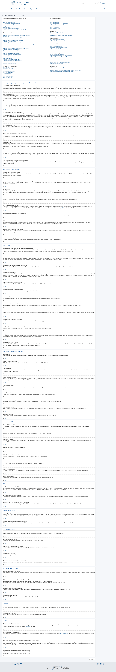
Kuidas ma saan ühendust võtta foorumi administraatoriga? (62, 71)
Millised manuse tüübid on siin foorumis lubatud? (60, 62)
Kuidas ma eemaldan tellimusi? (56, 58)
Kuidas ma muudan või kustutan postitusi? (11, 49)
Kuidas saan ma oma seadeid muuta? (10, 34)
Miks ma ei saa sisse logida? (9, 24)
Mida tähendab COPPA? (8, 21)
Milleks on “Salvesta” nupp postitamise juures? (12, 60)
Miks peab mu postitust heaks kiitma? (10, 62)
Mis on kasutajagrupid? (54, 22)
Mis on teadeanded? (7, 73)
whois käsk (72, 642)
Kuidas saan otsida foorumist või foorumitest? (59, 45)
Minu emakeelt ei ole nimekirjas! (9, 39)
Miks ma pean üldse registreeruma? (10, 19)
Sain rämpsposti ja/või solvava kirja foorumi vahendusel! (61, 35)
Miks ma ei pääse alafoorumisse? (9, 55)
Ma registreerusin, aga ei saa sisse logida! (11, 23)
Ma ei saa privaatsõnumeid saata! (56, 32)
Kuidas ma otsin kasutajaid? (55, 48)
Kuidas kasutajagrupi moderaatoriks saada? (58, 24)
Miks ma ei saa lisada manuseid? (9, 57)
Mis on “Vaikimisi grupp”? (55, 27)
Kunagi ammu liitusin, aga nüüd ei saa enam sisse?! (13, 26)
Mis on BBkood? (6, 67)
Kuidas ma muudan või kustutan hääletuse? (12, 54)
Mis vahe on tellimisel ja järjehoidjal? (57, 54)
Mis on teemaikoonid (7, 77)
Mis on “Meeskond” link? (55, 28)
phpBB (61, 207)
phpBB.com (27, 626)
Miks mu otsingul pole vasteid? (56, 46)
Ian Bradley (61, 666)
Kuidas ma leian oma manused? (56, 63)
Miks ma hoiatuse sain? (7, 58)
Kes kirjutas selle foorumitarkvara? (57, 67)
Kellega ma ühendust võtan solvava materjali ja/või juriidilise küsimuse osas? (65, 70)
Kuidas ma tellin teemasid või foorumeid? (58, 56)
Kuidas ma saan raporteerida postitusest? (11, 59)
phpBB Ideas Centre (63, 633)
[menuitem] (101, 3)
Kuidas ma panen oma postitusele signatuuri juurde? (13, 50)
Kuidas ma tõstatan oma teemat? (10, 63)
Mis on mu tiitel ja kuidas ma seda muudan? (12, 42)
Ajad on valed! (6, 36)
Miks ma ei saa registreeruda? (9, 22)
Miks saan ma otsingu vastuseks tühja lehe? (58, 47)
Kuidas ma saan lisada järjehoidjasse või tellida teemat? (61, 55)
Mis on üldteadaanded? (8, 72)
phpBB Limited (39, 625)
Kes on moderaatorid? (54, 21)
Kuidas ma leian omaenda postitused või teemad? (60, 50)
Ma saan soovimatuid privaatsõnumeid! (58, 34)
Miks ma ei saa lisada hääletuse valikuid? (11, 53)
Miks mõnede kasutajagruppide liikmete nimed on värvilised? (62, 26)
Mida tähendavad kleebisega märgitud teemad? (13, 74)
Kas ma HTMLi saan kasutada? (9, 68)
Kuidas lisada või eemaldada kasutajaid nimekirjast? (60, 40)
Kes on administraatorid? (55, 19)
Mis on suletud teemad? (8, 76)
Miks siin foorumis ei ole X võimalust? (57, 69)
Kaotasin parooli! (6, 27)
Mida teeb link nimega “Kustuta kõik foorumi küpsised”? (14, 29)
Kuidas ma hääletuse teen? (8, 52)
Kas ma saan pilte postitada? (9, 71)
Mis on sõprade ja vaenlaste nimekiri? (57, 39)
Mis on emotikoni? (6, 70)
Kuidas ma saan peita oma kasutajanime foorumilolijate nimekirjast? (17, 35)
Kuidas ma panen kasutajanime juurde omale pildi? (13, 40)
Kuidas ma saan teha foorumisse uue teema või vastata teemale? (16, 48)
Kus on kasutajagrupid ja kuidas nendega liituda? (59, 23)
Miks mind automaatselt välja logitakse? (11, 28)
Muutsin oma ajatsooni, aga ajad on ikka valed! (12, 37)
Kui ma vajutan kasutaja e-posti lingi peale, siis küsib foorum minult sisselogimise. (19, 44)
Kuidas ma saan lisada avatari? (9, 41)
